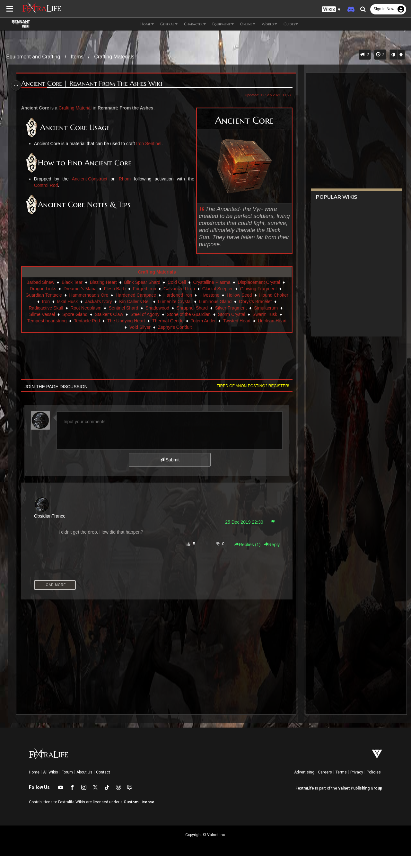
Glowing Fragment (258, 288)
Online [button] (247, 24)
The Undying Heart (126, 320)
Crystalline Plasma (211, 282)
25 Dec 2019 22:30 (242, 522)
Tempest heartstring (46, 320)
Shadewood (157, 307)
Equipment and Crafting (33, 56)
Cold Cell (176, 282)
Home (34, 772)
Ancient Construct (90, 178)
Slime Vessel (42, 314)
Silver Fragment (231, 307)
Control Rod (47, 185)
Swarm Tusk (264, 314)
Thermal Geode (167, 320)
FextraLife (304, 788)
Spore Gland (74, 314)
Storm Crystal (231, 314)
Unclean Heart (272, 320)
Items (77, 56)
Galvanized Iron (179, 288)
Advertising (304, 772)
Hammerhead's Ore (88, 295)
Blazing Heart (103, 282)
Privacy (356, 772)
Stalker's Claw (108, 314)
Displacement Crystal (258, 282)
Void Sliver (139, 327)
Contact (103, 772)
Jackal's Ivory (98, 301)
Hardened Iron (177, 295)
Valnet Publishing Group (360, 788)
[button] (331, 9)
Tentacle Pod (87, 320)
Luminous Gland (214, 301)
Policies (374, 772)
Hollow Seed (239, 295)
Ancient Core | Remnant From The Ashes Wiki (92, 83)
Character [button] (195, 24)
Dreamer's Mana (79, 288)
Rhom (124, 178)
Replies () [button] (245, 544)
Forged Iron (144, 288)
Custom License (139, 802)
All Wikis (50, 772)
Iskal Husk (67, 301)
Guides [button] (291, 24)
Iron (45, 301)
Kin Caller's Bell (134, 301)
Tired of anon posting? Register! (250, 386)
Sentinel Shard (123, 307)
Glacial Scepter (217, 288)
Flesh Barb (114, 288)
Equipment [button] (223, 24)
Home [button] (147, 24)
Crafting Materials (114, 56)
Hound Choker (273, 295)
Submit (169, 459)
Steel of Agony (144, 314)
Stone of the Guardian (188, 314)
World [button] (269, 24)
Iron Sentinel (150, 143)
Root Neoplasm (85, 307)
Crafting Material (76, 107)
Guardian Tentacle (43, 295)
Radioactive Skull (45, 307)
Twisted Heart (236, 320)
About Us (84, 772)
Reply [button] (270, 544)
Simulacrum (265, 307)
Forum (67, 772)
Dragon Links (43, 288)
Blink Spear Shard (142, 282)
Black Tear (71, 282)
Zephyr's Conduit (174, 327)
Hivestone (209, 295)
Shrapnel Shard (191, 307)
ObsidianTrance (51, 516)
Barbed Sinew (40, 282)
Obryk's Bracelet (255, 301)
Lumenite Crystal (174, 301)
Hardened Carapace (135, 295)
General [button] (169, 24)
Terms (341, 772)
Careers (325, 772)
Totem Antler (202, 320)
